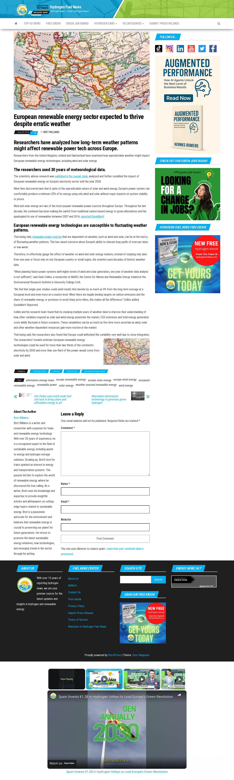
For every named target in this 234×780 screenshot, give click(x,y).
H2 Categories (133, 23)
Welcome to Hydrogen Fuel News (87, 626)
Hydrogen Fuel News (65, 7)
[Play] (141, 679)
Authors (72, 585)
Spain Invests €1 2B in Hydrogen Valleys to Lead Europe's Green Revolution (116, 696)
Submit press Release (164, 23)
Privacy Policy (76, 606)
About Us (73, 578)
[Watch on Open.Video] (61, 763)
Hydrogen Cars (105, 23)
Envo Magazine (140, 655)
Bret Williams (51, 132)
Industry (56, 371)
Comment (68, 428)
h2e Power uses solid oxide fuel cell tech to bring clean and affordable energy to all (52, 399)
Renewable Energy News (94, 371)
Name (65, 484)
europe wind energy (124, 379)
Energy (202, 586)
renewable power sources (47, 237)
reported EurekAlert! (92, 216)
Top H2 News (32, 23)
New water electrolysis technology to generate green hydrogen (108, 399)
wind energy (126, 385)
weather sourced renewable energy (96, 384)
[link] (53, 696)
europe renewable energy (71, 379)
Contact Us (74, 592)
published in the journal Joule (71, 176)
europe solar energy (99, 380)
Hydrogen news (39, 371)
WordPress (114, 655)
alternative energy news (40, 380)
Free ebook (53, 23)
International (71, 371)
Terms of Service (78, 619)
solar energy (66, 385)
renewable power (47, 384)
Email (65, 501)
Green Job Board (77, 23)
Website (66, 519)
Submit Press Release (80, 613)
